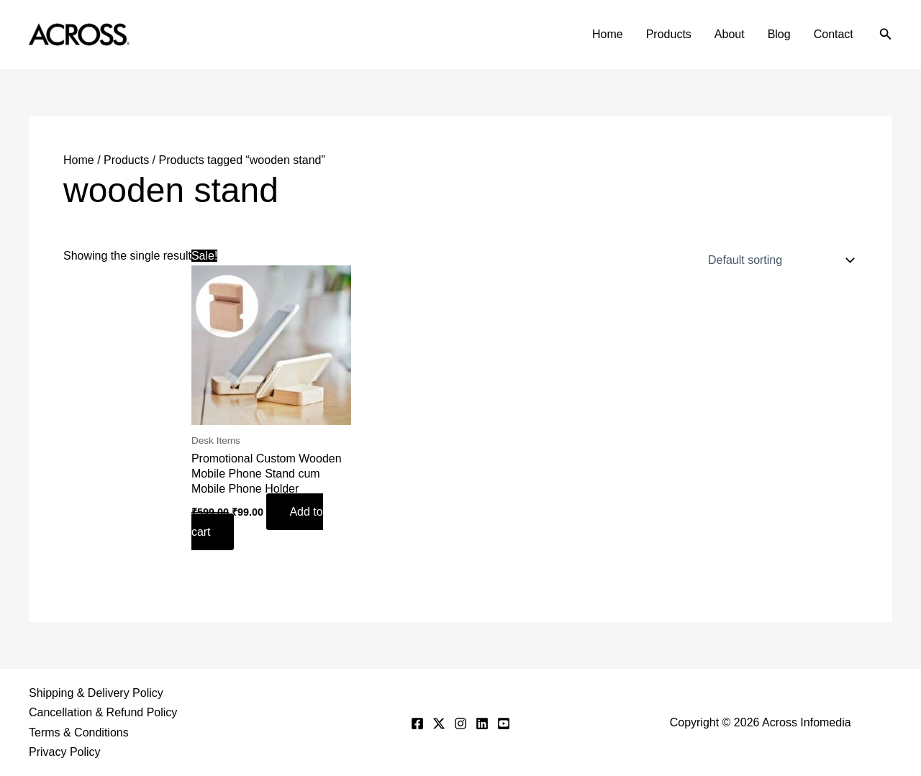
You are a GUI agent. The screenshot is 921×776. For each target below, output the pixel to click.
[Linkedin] (482, 723)
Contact (833, 34)
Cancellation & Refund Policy (103, 712)
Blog (779, 34)
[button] (885, 34)
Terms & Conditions (79, 732)
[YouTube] (503, 723)
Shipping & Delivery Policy (96, 693)
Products (668, 34)
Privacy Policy (65, 752)
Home (607, 34)
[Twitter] (438, 723)
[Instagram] (460, 723)
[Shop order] (778, 260)
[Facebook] (417, 723)
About (729, 34)
